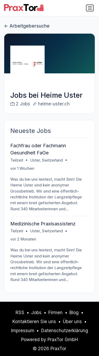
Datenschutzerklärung (64, 330)
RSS (20, 312)
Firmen (55, 312)
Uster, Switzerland (46, 160)
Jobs (36, 312)
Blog (74, 312)
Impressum (22, 330)
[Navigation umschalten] (89, 8)
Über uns (72, 321)
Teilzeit (16, 160)
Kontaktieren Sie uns (34, 321)
